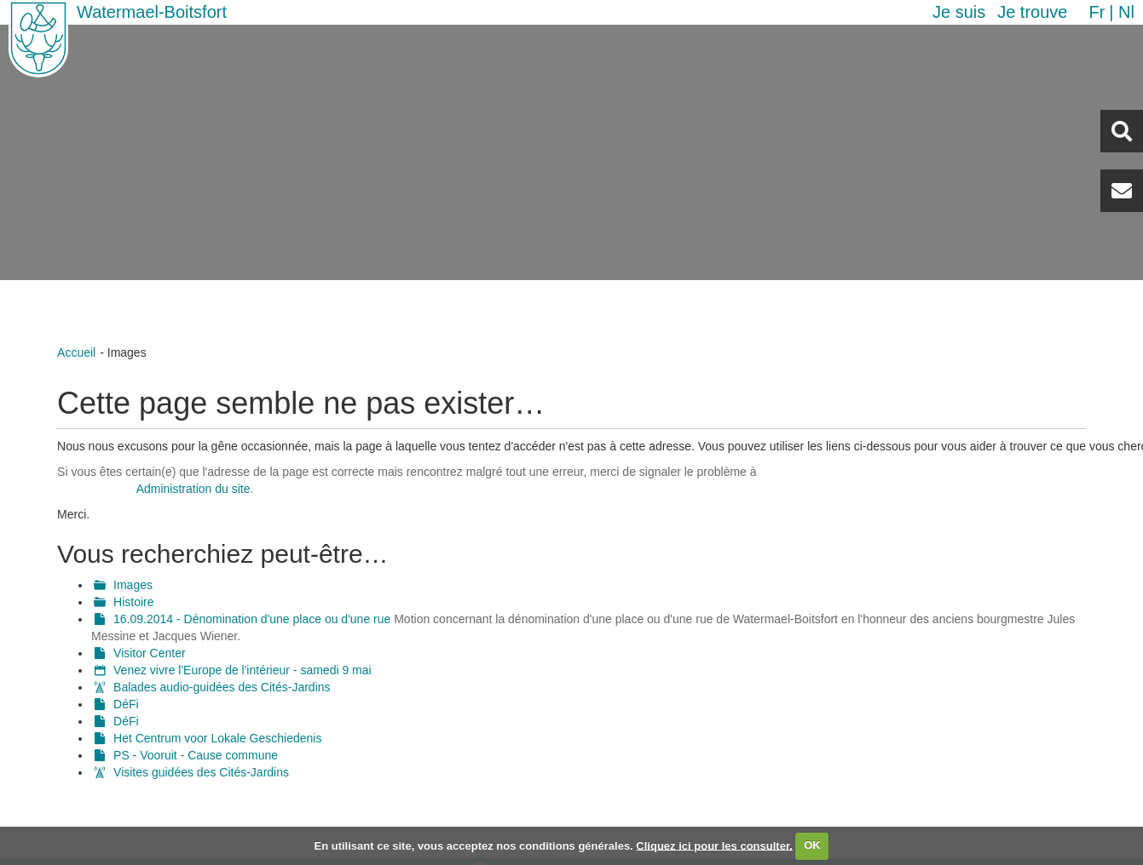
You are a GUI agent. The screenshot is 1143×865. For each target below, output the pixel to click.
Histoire (133, 602)
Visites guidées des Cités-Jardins (201, 772)
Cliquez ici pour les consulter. (714, 845)
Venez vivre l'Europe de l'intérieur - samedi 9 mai (242, 670)
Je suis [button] (958, 12)
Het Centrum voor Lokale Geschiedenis (217, 738)
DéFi (126, 704)
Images (133, 585)
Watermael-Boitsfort (152, 12)
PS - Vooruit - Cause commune (195, 755)
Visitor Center (149, 653)
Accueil (76, 352)
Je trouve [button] (1032, 12)
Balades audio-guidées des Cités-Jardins (221, 687)
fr (1096, 12)
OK (812, 845)
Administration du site (193, 489)
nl (1126, 12)
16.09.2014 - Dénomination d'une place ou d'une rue (251, 619)
